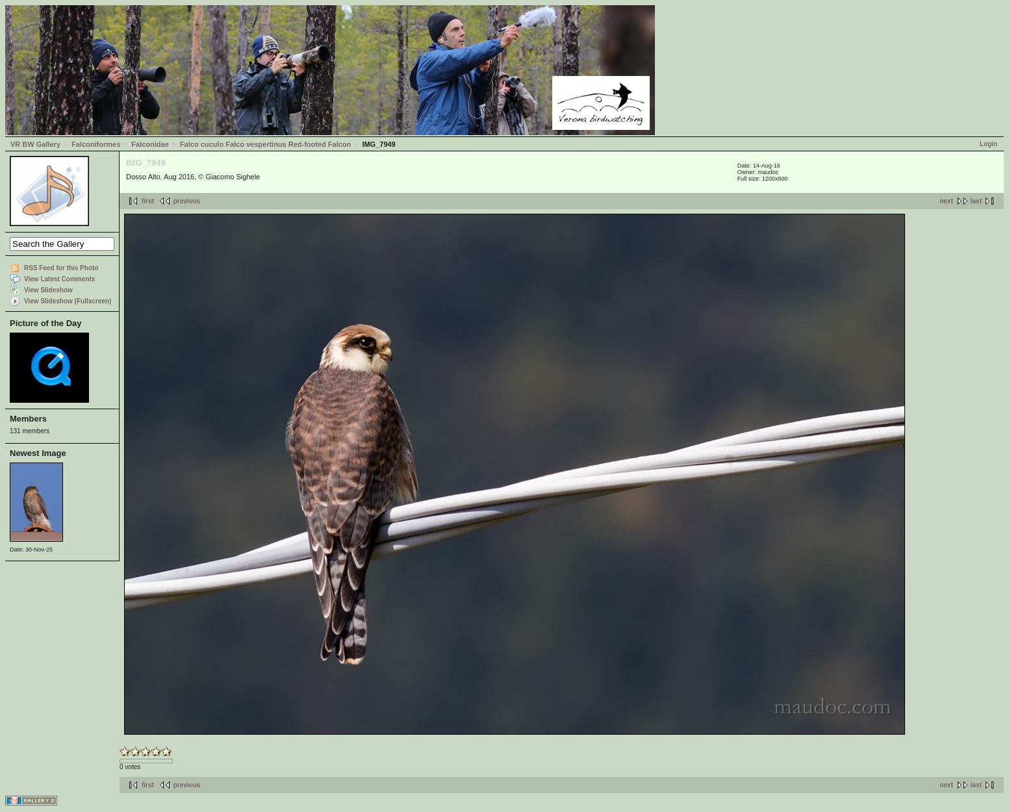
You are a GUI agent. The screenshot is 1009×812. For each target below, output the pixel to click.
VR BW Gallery (35, 144)
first (148, 201)
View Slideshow (48, 290)
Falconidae (149, 144)
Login (988, 143)
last (976, 201)
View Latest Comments (59, 279)
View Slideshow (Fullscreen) (67, 301)
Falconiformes (95, 144)
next (946, 201)
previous (187, 201)
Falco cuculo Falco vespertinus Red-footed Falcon (265, 144)
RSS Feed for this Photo (61, 268)
